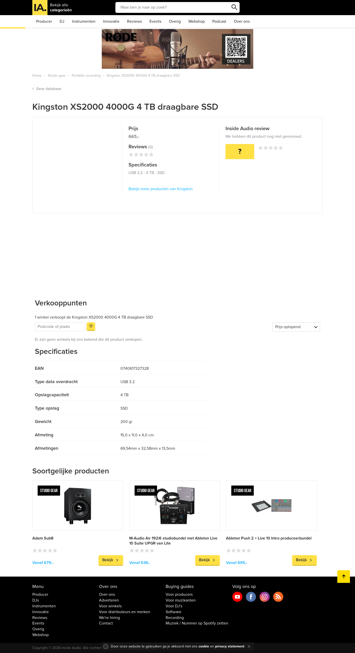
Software (173, 611)
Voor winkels (110, 606)
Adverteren (109, 600)
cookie (203, 646)
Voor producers (179, 594)
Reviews (134, 21)
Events (155, 21)
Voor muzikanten (181, 600)
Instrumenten (83, 21)
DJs (35, 600)
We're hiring (109, 617)
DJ (62, 21)
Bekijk (107, 559)
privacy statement (229, 646)
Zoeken (235, 7)
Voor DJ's (174, 606)
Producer (44, 21)
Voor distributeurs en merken (124, 611)
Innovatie (111, 21)
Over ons (242, 21)
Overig (175, 21)
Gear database (48, 88)
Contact (106, 623)
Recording (175, 617)
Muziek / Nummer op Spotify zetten (197, 623)
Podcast (219, 21)
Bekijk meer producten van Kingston (161, 188)
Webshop (196, 21)
